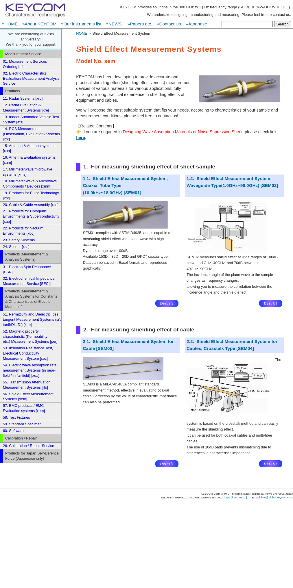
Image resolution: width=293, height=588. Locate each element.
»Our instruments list (81, 23)
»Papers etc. (140, 23)
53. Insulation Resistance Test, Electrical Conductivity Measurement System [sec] (28, 353)
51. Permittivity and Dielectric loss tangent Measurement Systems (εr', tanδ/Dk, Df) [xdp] (32, 319)
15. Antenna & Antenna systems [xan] (29, 148)
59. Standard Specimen (22, 424)
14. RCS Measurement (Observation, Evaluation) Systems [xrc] (31, 134)
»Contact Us (169, 23)
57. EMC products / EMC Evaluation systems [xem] (24, 408)
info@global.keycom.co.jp (277, 497)
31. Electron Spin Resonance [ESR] (27, 269)
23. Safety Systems (19, 240)
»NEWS (114, 23)
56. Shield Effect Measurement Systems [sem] (28, 396)
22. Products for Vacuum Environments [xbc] (23, 230)
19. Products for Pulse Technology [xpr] (31, 195)
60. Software (13, 431)
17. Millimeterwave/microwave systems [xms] (27, 172)
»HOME (10, 23)
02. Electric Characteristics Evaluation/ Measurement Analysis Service (31, 78)
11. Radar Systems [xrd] (23, 98)
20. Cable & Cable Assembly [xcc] (30, 205)
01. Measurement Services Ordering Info (25, 64)
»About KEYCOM (39, 23)
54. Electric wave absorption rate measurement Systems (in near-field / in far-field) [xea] (30, 370)
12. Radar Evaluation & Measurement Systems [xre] (26, 107)
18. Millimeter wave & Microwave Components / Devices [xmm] (30, 183)
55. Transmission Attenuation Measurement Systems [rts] (26, 384)
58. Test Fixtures (16, 417)
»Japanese (196, 23)
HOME (81, 33)
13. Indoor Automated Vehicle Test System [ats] (31, 119)
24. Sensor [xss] (16, 246)
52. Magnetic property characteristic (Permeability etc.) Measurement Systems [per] (30, 336)
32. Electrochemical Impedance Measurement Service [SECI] (29, 281)
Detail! (167, 303)
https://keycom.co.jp (236, 497)
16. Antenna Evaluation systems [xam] (29, 160)
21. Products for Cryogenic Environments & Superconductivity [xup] (31, 216)
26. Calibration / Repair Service (28, 446)
